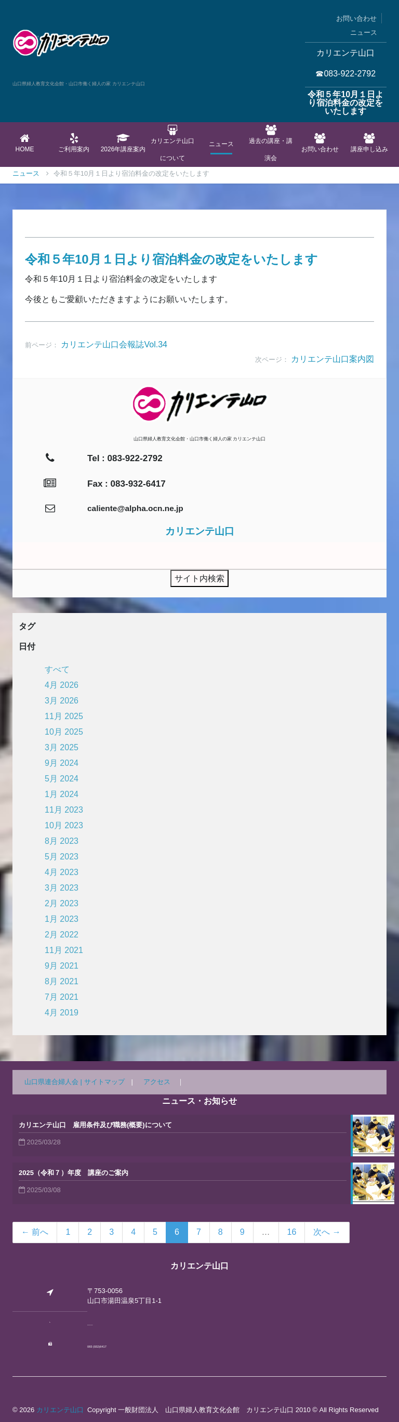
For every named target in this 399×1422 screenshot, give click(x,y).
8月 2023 (61, 841)
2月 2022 (61, 934)
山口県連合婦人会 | (54, 1082)
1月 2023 (61, 919)
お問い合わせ (356, 18)
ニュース (363, 32)
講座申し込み (369, 143)
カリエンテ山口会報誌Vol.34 (114, 344)
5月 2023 (61, 856)
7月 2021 (61, 997)
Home (24, 143)
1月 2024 (61, 794)
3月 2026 (61, 700)
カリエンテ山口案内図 (332, 359)
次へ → (326, 1232)
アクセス (156, 1082)
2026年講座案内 (123, 143)
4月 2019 (61, 1012)
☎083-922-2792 (345, 73)
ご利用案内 (74, 143)
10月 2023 (64, 825)
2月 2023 (61, 903)
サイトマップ (104, 1082)
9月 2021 (61, 965)
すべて (57, 669)
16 (292, 1232)
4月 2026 (61, 685)
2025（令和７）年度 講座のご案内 (73, 1173)
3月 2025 (61, 747)
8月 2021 (61, 981)
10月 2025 (64, 731)
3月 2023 (61, 887)
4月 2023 (61, 872)
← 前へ (34, 1232)
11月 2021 (64, 950)
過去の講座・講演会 (271, 143)
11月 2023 (64, 809)
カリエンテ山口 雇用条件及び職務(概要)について (95, 1125)
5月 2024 (61, 778)
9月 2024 (61, 763)
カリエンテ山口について (172, 143)
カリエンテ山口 (60, 1410)
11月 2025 (64, 716)
